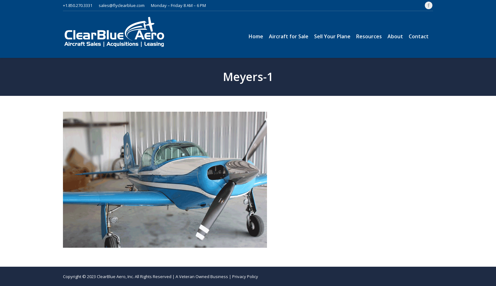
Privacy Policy (245, 276)
